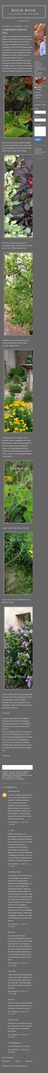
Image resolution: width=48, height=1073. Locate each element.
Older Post (29, 1061)
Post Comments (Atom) (19, 1066)
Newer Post (6, 1061)
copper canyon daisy (18, 773)
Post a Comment (7, 1057)
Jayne (10, 971)
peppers (18, 777)
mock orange (7, 777)
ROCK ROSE (24, 10)
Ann (9, 999)
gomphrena (7, 775)
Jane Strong (12, 791)
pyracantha (20, 779)
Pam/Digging (12, 1043)
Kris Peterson (12, 872)
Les (9, 830)
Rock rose (16, 772)
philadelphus (8, 779)
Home (18, 1061)
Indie (9, 932)
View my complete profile (38, 95)
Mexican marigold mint (22, 775)
